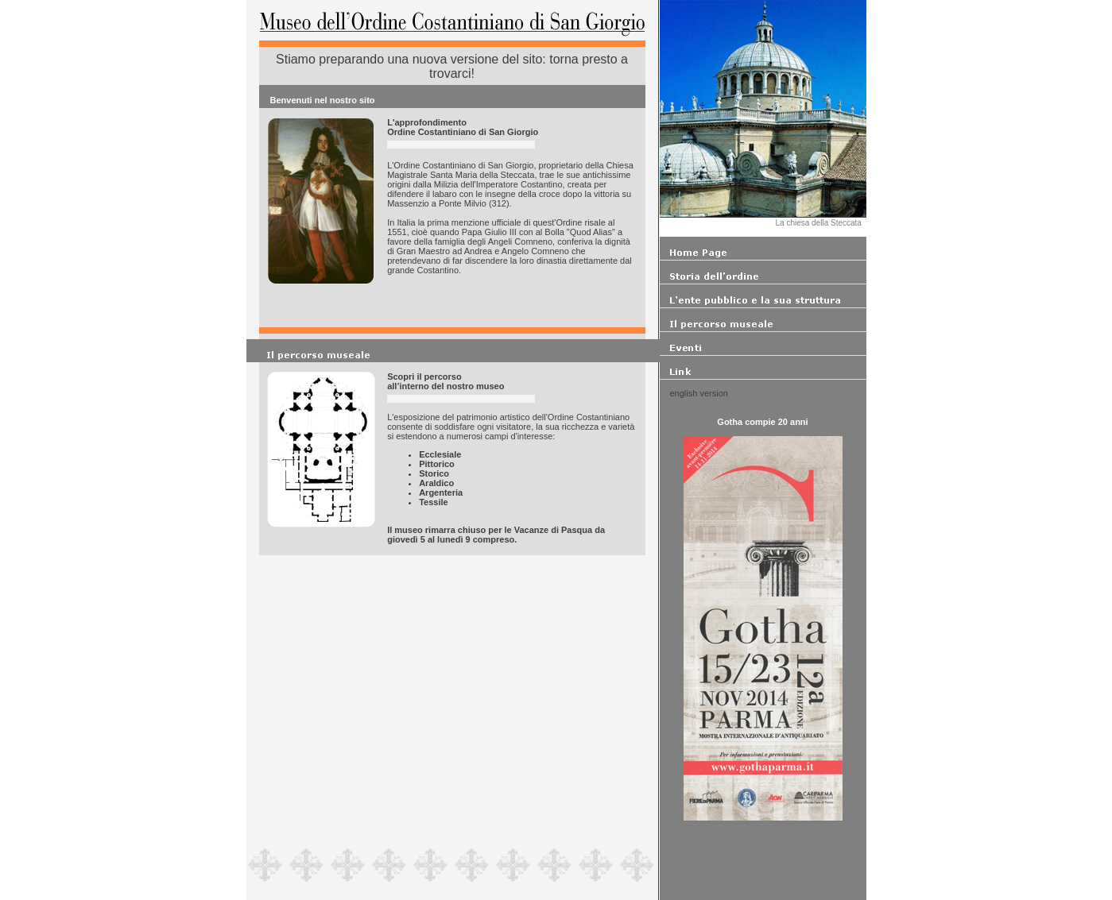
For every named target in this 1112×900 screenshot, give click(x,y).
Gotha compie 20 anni (762, 422)
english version (699, 393)
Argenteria (441, 492)
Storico (434, 473)
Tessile (433, 502)
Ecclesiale (440, 454)
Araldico (436, 483)
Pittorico (437, 464)
